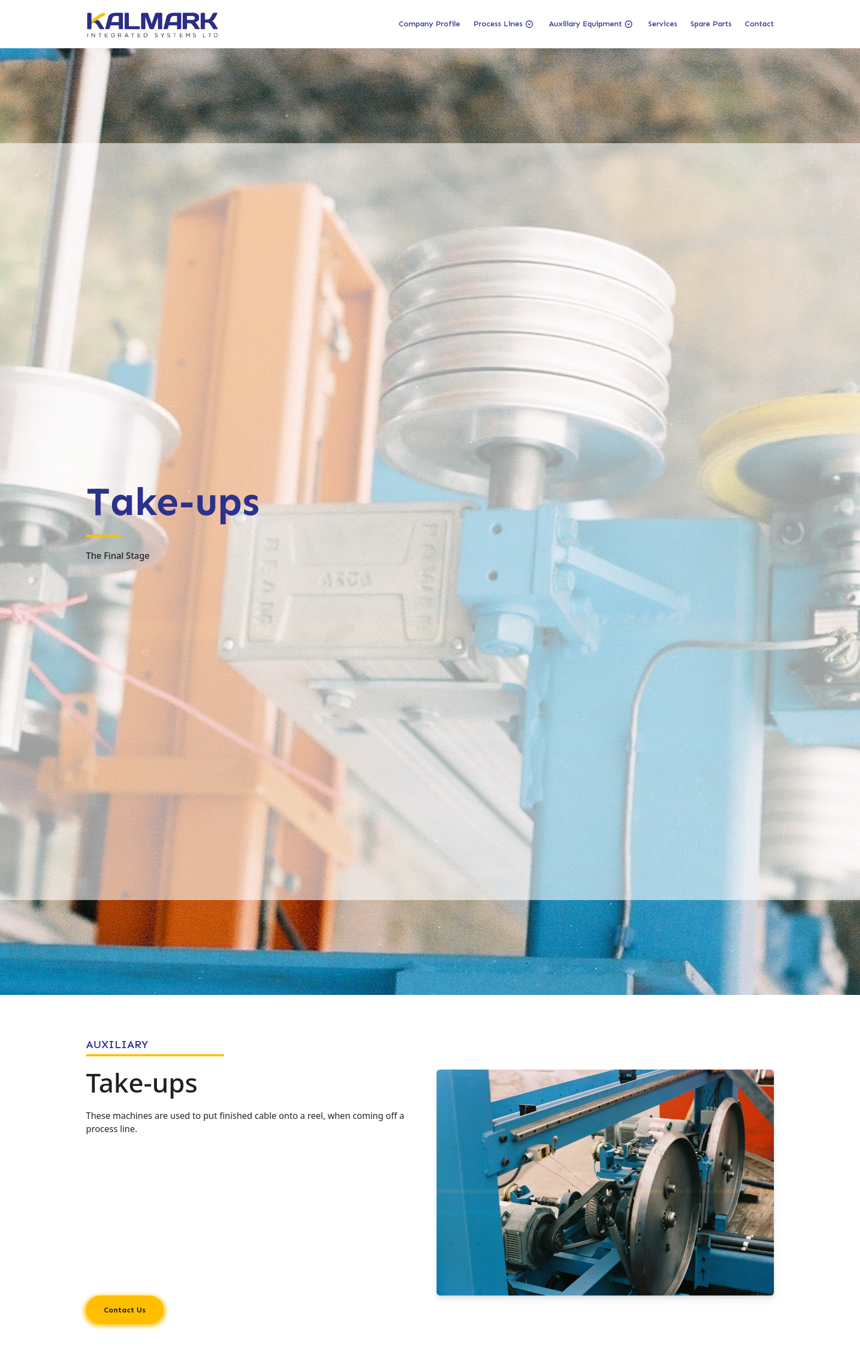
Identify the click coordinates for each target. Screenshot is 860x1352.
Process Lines (498, 24)
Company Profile (429, 24)
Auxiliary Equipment (585, 24)
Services (662, 24)
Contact (759, 24)
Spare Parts (711, 24)
